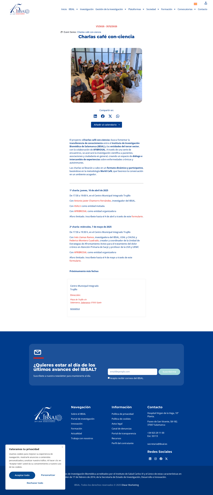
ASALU (77, 206)
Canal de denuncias (122, 428)
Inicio (64, 9)
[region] (35, 468)
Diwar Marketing (130, 485)
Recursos (116, 438)
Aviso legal (117, 423)
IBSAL (73, 9)
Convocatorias (187, 9)
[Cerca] (62, 448)
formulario (137, 216)
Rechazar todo (47, 475)
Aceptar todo (35, 483)
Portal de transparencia (124, 433)
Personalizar (21, 475)
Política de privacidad (123, 413)
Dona (185, 3)
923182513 (75, 309)
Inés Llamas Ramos (84, 237)
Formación (168, 9)
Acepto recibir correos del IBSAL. (127, 378)
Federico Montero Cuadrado (84, 240)
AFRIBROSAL (80, 211)
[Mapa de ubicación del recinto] (125, 297)
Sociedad (152, 9)
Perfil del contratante (123, 443)
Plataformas (136, 9)
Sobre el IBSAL (78, 413)
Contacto (202, 9)
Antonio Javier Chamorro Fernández (92, 200)
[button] (95, 116)
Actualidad (76, 433)
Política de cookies (121, 418)
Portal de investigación (82, 418)
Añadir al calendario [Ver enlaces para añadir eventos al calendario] (107, 124)
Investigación (87, 9)
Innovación (76, 423)
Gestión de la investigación (110, 9)
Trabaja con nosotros (82, 438)
